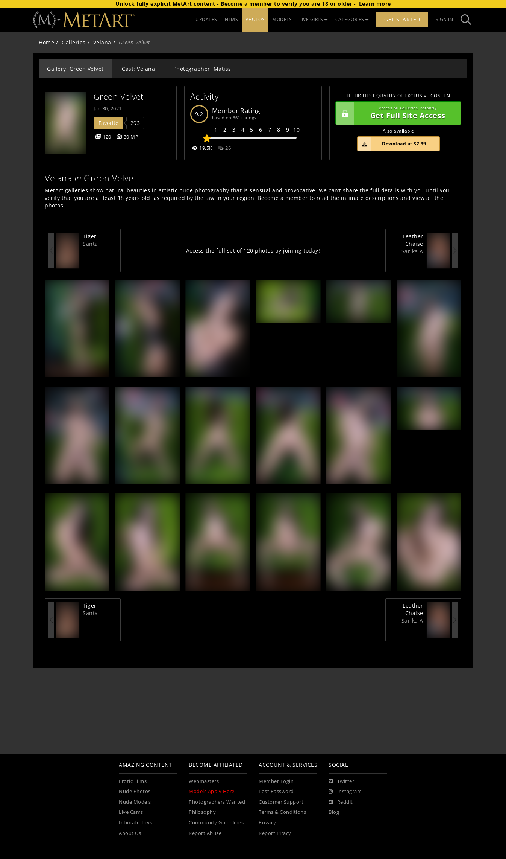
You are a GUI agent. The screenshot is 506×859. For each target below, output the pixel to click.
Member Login (276, 781)
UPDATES (206, 19)
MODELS (282, 19)
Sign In (444, 19)
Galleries (74, 42)
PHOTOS (255, 19)
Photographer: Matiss (202, 68)
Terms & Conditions (282, 812)
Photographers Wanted (217, 802)
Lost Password (276, 791)
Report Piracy (275, 833)
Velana (102, 42)
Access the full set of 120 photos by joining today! (253, 250)
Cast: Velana (138, 68)
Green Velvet (119, 96)
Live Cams (131, 812)
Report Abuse (205, 833)
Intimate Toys (135, 822)
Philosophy (202, 812)
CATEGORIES (352, 19)
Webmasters (204, 781)
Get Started (402, 19)
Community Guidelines (216, 822)
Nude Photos (135, 791)
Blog (334, 812)
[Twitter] (341, 781)
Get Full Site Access (396, 113)
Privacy (267, 822)
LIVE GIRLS (313, 19)
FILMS (231, 19)
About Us (130, 833)
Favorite (108, 122)
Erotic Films (133, 781)
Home (46, 42)
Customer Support (281, 802)
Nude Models (135, 802)
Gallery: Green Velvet (75, 68)
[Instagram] (345, 791)
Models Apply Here (212, 791)
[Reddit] (341, 802)
